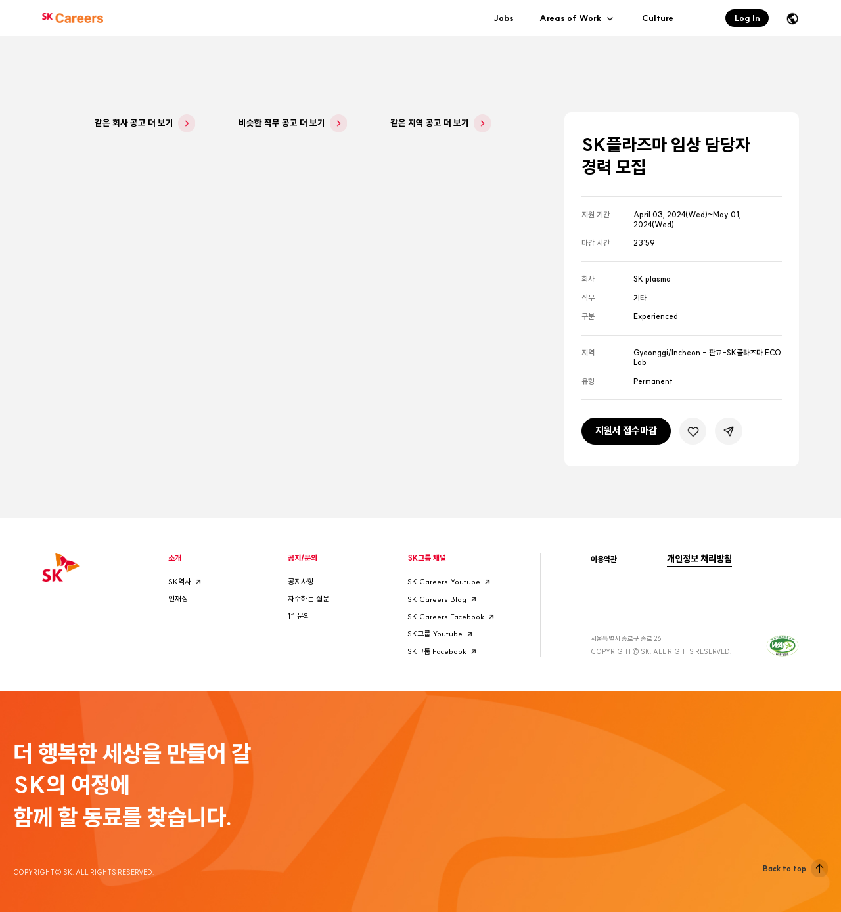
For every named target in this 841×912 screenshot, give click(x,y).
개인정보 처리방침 (699, 559)
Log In (747, 17)
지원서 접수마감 (626, 430)
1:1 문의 (299, 615)
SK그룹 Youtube (441, 634)
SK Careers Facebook (452, 616)
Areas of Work (577, 18)
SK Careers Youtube (450, 582)
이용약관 (604, 559)
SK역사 (186, 582)
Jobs (503, 17)
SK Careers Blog (443, 599)
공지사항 (301, 581)
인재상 (178, 598)
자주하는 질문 (308, 598)
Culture (657, 17)
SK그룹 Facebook (443, 651)
